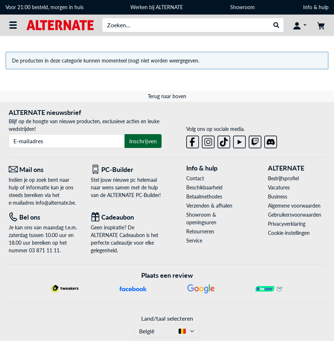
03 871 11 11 (44, 250)
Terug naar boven (167, 96)
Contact (195, 178)
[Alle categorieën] (13, 25)
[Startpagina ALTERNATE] (60, 25)
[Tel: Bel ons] (44, 217)
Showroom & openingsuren (201, 218)
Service (194, 240)
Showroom (243, 7)
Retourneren (200, 231)
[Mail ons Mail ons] (44, 169)
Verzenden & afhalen (209, 205)
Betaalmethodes (204, 196)
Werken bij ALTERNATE (156, 7)
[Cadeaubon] (126, 217)
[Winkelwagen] (321, 25)
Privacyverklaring (286, 224)
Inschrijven (143, 140)
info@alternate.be (55, 203)
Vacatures (279, 187)
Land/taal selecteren (167, 318)
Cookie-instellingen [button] (289, 233)
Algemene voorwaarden (294, 205)
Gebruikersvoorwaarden (294, 215)
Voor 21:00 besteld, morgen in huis (44, 7)
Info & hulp (316, 7)
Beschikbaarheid (204, 187)
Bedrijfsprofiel (283, 178)
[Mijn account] (299, 25)
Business (277, 196)
